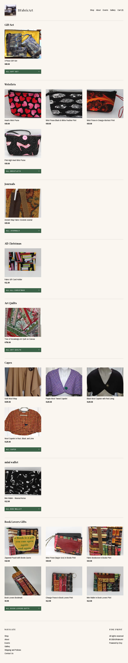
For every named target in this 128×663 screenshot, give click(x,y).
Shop (92, 10)
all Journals (13, 231)
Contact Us (9, 653)
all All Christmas (15, 290)
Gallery (113, 10)
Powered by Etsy (115, 643)
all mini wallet (14, 509)
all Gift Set (12, 72)
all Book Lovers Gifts (17, 608)
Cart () (120, 10)
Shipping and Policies (13, 650)
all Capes (11, 449)
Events (105, 10)
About (98, 10)
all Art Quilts (13, 350)
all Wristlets (13, 171)
